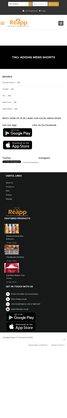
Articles (9, 195)
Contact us (10, 187)
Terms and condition (37, 345)
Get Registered (30, 11)
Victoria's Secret (8, 82)
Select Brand (7, 109)
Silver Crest (6, 102)
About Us (9, 183)
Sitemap (9, 199)
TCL (4, 96)
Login (42, 11)
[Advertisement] (33, 34)
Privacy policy (58, 345)
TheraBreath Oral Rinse (15, 257)
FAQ (7, 191)
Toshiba (5, 89)
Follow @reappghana (31, 162)
